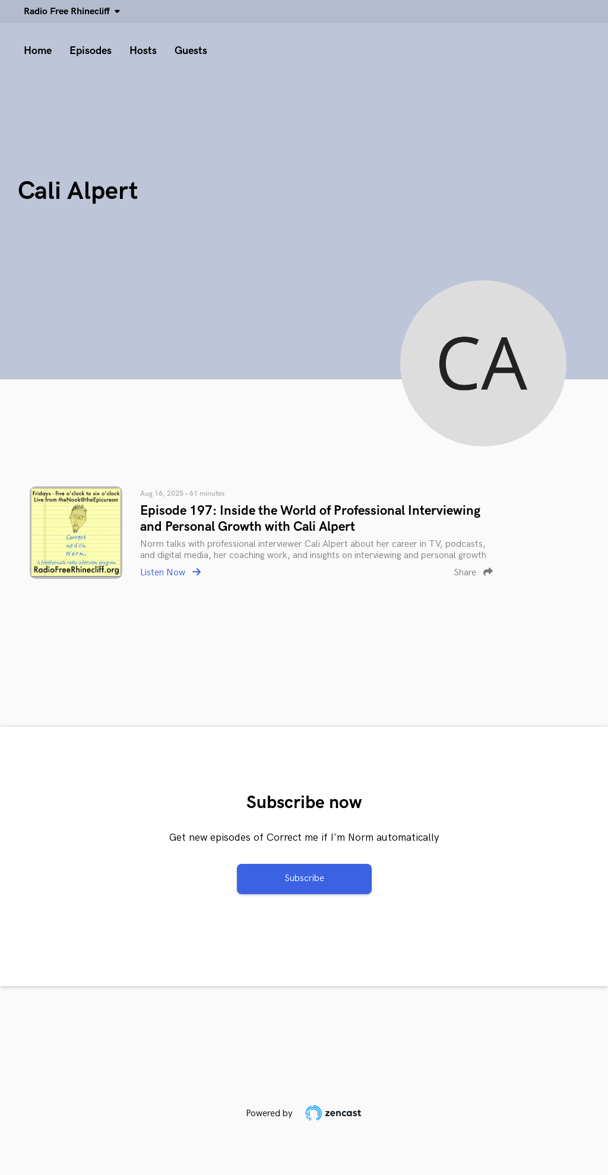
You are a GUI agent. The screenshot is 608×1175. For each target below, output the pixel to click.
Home (38, 51)
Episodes (90, 51)
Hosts (143, 51)
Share (473, 572)
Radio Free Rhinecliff (69, 11)
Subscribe (304, 878)
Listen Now (170, 572)
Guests (191, 51)
